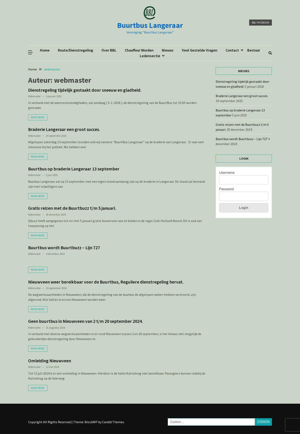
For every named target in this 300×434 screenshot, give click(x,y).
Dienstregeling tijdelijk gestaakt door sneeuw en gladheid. (84, 90)
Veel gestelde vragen (199, 50)
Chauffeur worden (139, 50)
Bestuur (253, 50)
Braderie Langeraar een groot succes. (64, 129)
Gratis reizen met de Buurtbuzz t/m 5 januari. (72, 208)
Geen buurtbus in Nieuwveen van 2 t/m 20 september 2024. (85, 321)
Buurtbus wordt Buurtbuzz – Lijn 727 (64, 247)
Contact (232, 50)
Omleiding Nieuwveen (49, 361)
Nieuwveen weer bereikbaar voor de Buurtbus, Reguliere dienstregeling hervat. (106, 282)
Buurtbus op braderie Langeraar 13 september (73, 169)
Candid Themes (113, 422)
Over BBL (108, 50)
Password (226, 189)
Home (45, 50)
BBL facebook (260, 22)
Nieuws (168, 50)
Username (227, 172)
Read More (38, 117)
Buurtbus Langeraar (150, 25)
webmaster (34, 96)
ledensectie (150, 55)
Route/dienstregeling (75, 50)
